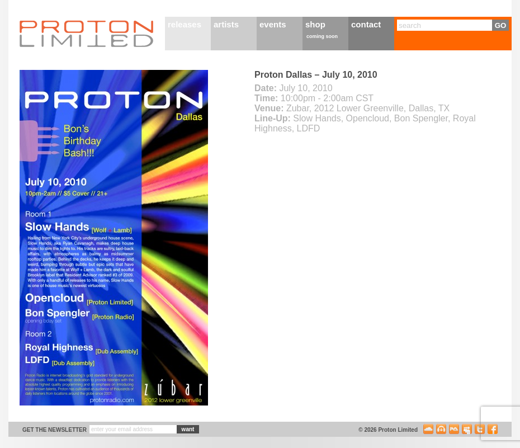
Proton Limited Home (86, 33)
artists (226, 24)
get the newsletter (54, 430)
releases (184, 24)
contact (366, 24)
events (272, 24)
